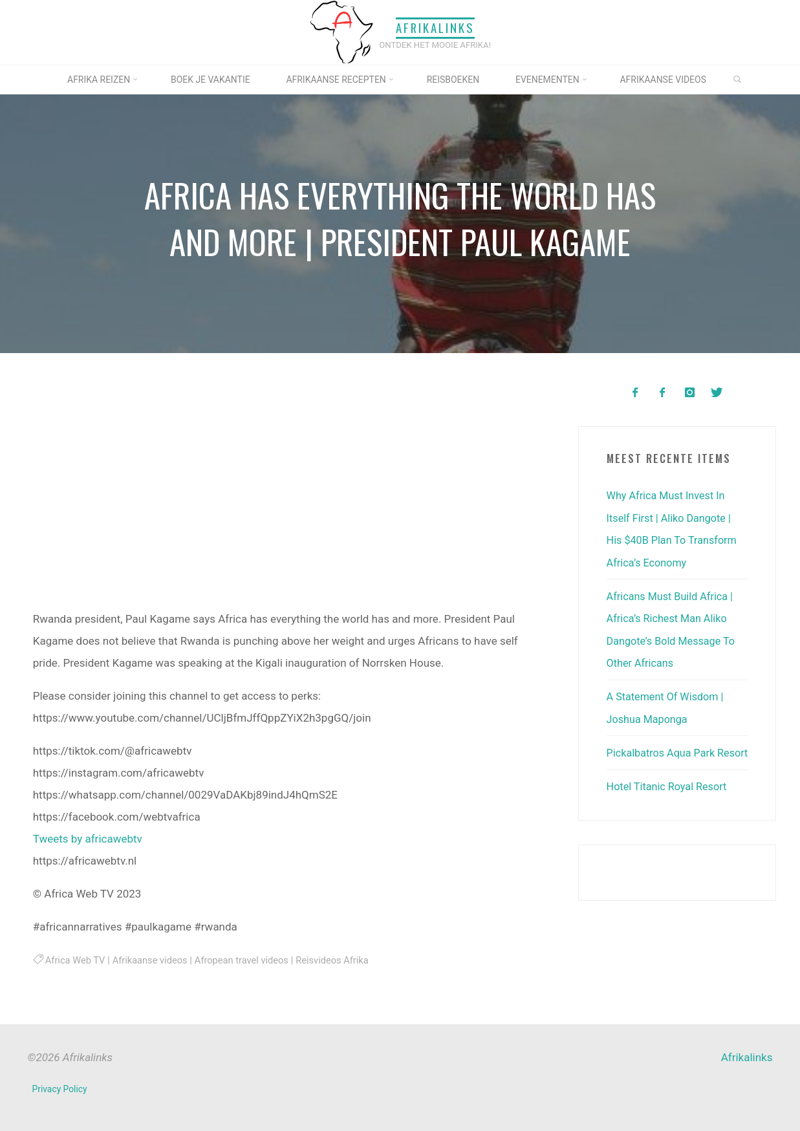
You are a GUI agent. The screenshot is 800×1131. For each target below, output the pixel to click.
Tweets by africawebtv (87, 838)
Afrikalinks (435, 28)
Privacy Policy (60, 1088)
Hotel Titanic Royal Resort (670, 805)
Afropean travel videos (249, 959)
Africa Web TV (76, 959)
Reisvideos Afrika (344, 959)
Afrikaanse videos (154, 959)
